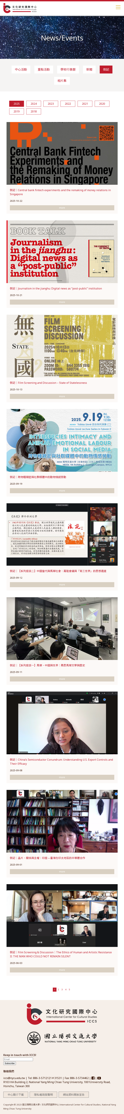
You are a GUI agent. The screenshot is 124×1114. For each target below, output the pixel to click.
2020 (102, 104)
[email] (18, 1059)
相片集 (62, 81)
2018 (34, 111)
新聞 (89, 69)
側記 (106, 69)
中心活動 (21, 69)
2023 (51, 104)
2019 (17, 111)
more (62, 207)
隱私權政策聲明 (43, 1095)
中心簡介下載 (16, 1095)
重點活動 (44, 69)
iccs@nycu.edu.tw (14, 1078)
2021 (85, 104)
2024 (34, 104)
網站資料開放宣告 (73, 1095)
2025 (17, 104)
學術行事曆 (68, 69)
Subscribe (10, 1063)
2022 (68, 104)
